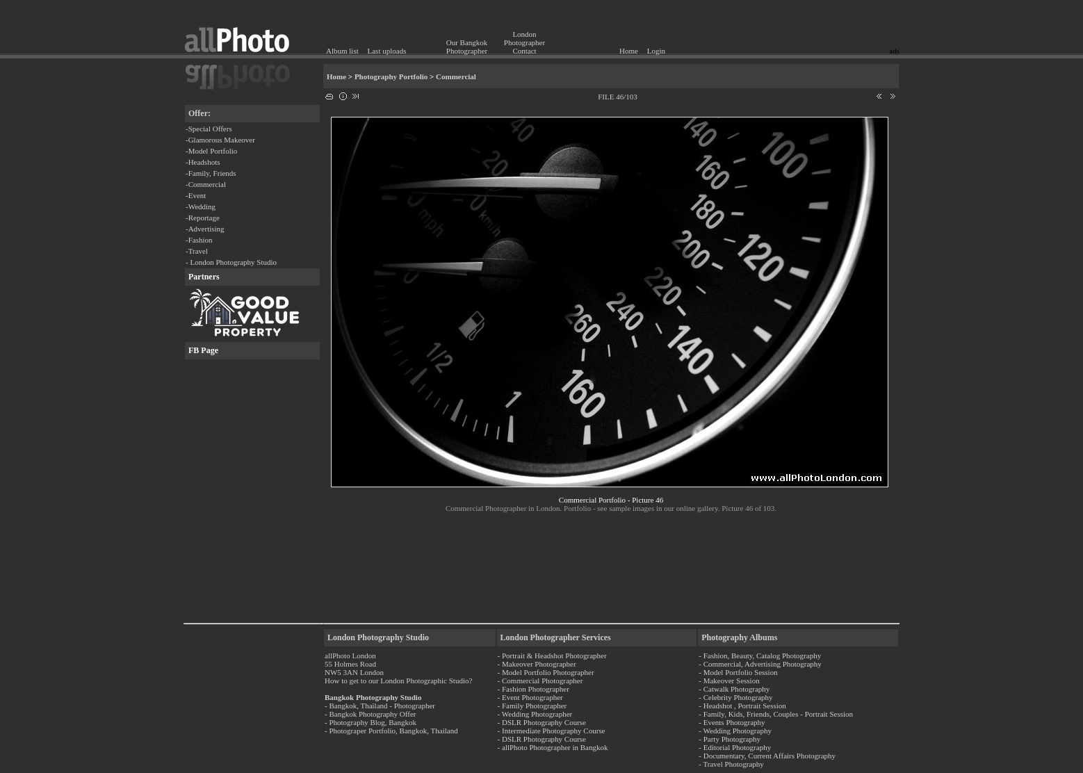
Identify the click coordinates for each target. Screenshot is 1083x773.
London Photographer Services (555, 637)
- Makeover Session (729, 680)
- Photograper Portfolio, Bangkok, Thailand (391, 730)
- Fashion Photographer (533, 689)
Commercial (456, 76)
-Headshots (203, 162)
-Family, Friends (211, 173)
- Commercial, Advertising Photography (760, 664)
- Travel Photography (731, 764)
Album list (342, 51)
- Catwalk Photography (734, 689)
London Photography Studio (378, 637)
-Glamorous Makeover (220, 140)
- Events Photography (732, 722)
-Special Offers (209, 128)
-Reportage (203, 217)
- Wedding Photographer (535, 714)
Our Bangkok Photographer (467, 46)
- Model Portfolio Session (738, 672)
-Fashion (199, 240)
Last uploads (387, 51)
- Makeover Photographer (537, 664)
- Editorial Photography (735, 747)
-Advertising (205, 229)
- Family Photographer (532, 705)
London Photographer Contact (524, 42)
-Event (196, 195)
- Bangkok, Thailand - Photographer (380, 705)
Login (656, 51)
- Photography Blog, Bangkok (370, 722)
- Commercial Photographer (540, 680)
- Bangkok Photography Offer (370, 714)
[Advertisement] (818, 24)
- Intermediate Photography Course (551, 730)
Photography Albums (739, 637)
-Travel (197, 251)
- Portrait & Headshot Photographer (552, 655)
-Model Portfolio (211, 151)
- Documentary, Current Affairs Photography (767, 755)
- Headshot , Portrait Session (742, 705)
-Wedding (200, 206)
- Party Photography (729, 739)
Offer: (199, 113)
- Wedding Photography (735, 730)
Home (628, 51)
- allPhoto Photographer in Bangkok (553, 747)
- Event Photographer (530, 697)
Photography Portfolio (391, 76)
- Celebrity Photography (735, 697)
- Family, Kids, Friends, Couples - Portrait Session (776, 714)
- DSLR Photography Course (542, 722)
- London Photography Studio (231, 262)
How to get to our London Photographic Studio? (398, 680)
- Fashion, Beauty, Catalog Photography (760, 655)
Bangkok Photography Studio (373, 697)
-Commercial (206, 184)
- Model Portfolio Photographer (546, 672)
